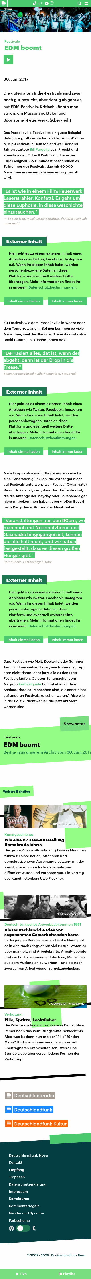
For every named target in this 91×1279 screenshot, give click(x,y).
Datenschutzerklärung (28, 1184)
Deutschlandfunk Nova (28, 1155)
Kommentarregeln (24, 1206)
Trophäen (17, 1177)
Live (23, 1273)
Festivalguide (30, 684)
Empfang (16, 1169)
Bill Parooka (40, 149)
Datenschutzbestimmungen (52, 287)
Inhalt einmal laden (24, 301)
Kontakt (15, 1162)
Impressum (18, 1191)
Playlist (69, 1273)
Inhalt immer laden (67, 301)
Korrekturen (19, 1198)
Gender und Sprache (26, 1213)
